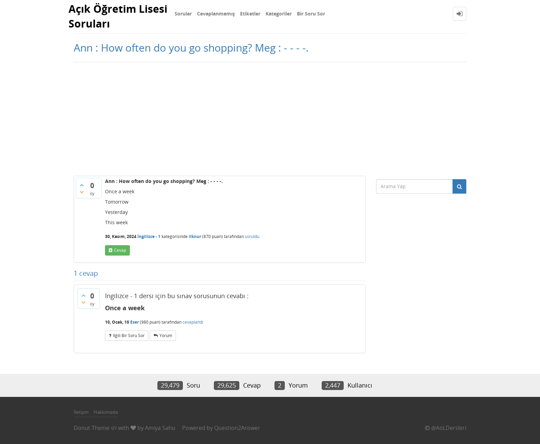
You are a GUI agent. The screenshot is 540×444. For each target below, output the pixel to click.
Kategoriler (279, 13)
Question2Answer (237, 428)
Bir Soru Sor (311, 13)
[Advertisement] (270, 117)
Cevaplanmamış (216, 13)
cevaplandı (193, 322)
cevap (120, 250)
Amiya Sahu (160, 428)
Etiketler (250, 13)
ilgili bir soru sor (129, 335)
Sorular (183, 13)
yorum (165, 335)
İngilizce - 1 (148, 236)
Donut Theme (92, 428)
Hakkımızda (106, 412)
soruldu (252, 236)
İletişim (81, 412)
